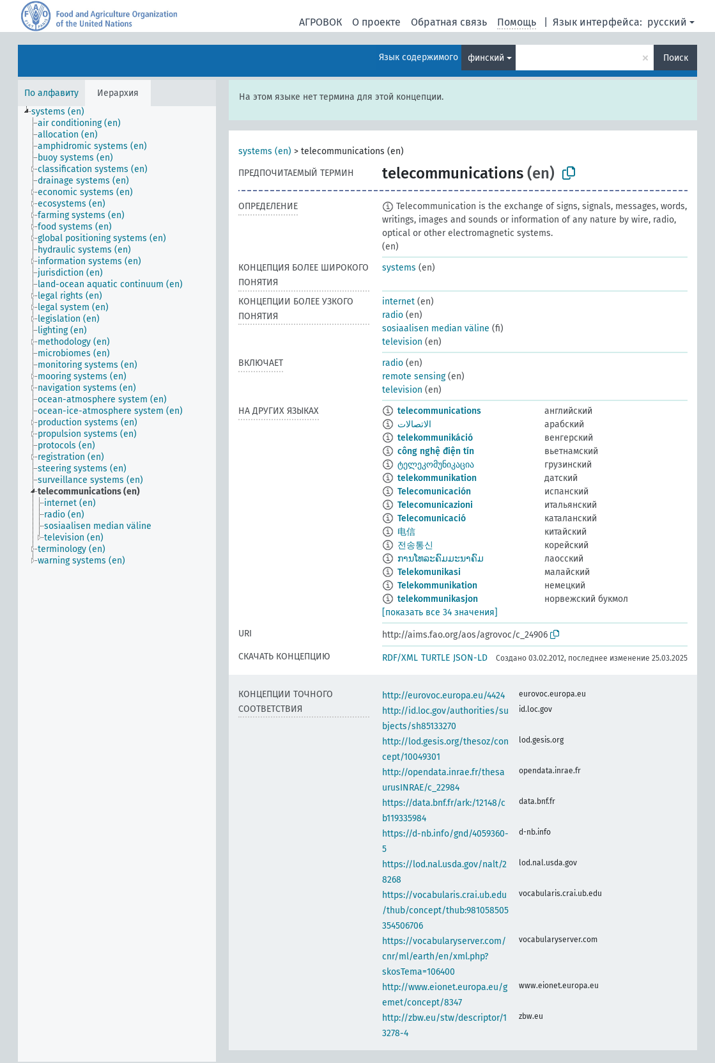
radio (392, 315)
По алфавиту (51, 93)
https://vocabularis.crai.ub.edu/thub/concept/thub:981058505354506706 (445, 910)
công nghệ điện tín (435, 451)
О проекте (376, 22)
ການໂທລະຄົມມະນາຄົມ (440, 558)
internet (398, 301)
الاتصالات (414, 424)
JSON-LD (470, 657)
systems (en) (264, 151)
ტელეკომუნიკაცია (435, 464)
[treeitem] (63, 112)
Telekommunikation (437, 585)
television (402, 341)
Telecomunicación (434, 491)
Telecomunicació (431, 518)
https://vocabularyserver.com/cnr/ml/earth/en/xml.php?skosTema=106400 (444, 956)
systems (399, 267)
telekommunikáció (435, 437)
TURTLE (435, 657)
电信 (406, 531)
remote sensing (413, 376)
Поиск (675, 57)
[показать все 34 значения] (440, 612)
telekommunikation (437, 478)
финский (486, 57)
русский (667, 22)
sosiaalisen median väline (435, 328)
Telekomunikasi (429, 572)
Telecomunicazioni (435, 505)
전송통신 (415, 545)
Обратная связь (449, 22)
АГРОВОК (320, 22)
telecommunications (439, 411)
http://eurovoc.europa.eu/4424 (443, 695)
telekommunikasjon (437, 599)
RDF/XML (400, 657)
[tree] (117, 584)
